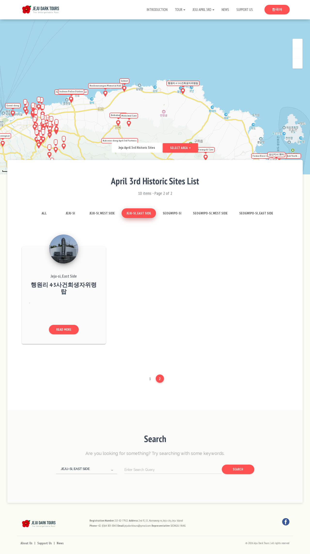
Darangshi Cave (205, 149)
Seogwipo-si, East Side (256, 213)
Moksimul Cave (129, 115)
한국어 (281, 9)
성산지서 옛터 (276, 154)
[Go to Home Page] (41, 8)
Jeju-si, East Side (138, 213)
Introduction (157, 9)
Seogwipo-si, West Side (210, 213)
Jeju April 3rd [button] (202, 9)
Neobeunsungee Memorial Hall (105, 85)
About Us (26, 543)
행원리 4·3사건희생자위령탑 (183, 83)
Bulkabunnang (118, 115)
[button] (86, 468)
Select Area (179, 148)
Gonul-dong (13, 105)
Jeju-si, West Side (102, 213)
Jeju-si (70, 213)
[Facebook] (285, 521)
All (44, 213)
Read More (63, 329)
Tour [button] (178, 9)
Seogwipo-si (172, 213)
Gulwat (124, 80)
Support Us (244, 9)
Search (238, 469)
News (225, 9)
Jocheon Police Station (71, 91)
